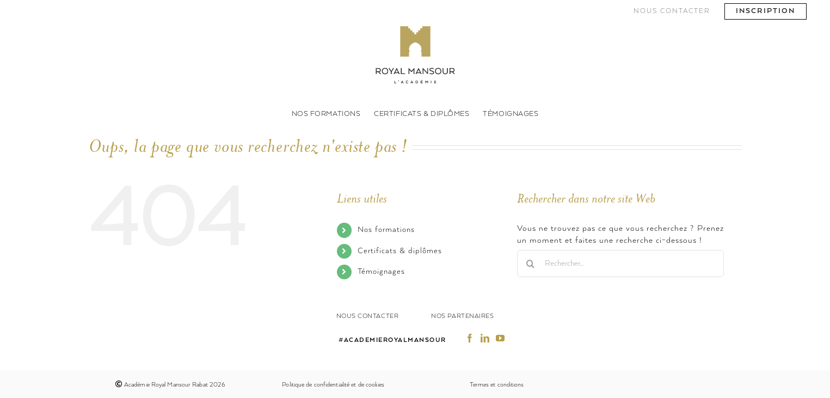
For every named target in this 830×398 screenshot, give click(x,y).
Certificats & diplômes (400, 251)
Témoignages (381, 271)
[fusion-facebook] (470, 338)
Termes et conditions (497, 384)
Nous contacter (367, 316)
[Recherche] (530, 263)
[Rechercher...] (620, 263)
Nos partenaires (462, 316)
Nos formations (386, 229)
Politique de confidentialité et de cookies (333, 384)
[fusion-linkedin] (485, 338)
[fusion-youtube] (500, 338)
